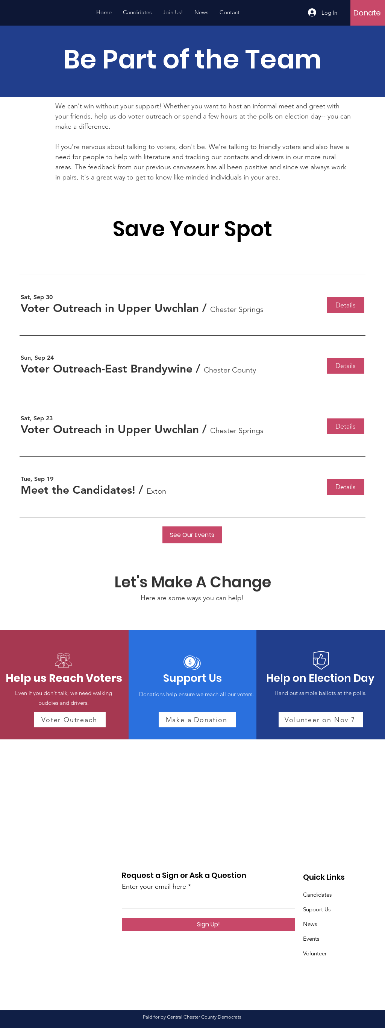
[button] (110, 308)
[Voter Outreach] (70, 719)
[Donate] (367, 13)
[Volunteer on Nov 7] (321, 719)
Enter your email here (154, 886)
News (310, 924)
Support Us (316, 909)
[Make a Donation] (197, 719)
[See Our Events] (192, 534)
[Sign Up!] (208, 924)
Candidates (317, 894)
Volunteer (315, 953)
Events (311, 938)
